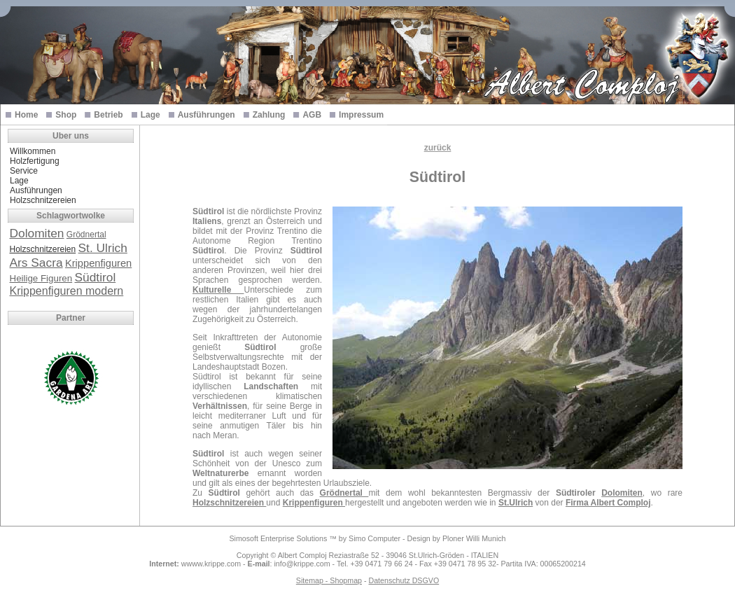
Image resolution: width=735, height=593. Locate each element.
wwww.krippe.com (211, 563)
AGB (311, 115)
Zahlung (269, 115)
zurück (437, 148)
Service (24, 171)
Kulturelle (218, 290)
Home (26, 115)
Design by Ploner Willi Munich (456, 538)
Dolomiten (37, 233)
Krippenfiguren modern (67, 291)
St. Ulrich (102, 248)
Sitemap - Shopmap (329, 580)
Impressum (361, 115)
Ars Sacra (36, 263)
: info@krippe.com (289, 563)
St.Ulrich (515, 503)
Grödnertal (86, 234)
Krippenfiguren (98, 263)
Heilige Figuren (41, 278)
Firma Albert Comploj (608, 503)
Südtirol (94, 277)
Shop (65, 115)
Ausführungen (206, 115)
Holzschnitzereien (43, 200)
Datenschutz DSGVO (403, 580)
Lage (150, 115)
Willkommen (32, 151)
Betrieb (108, 115)
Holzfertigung (34, 161)
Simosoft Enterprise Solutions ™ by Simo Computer (314, 538)
